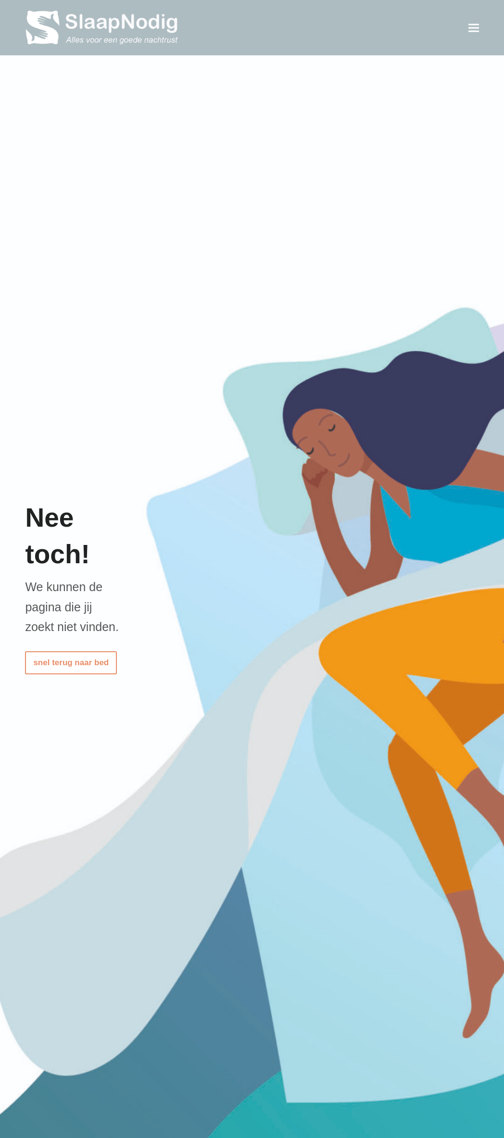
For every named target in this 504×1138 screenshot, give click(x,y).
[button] (473, 28)
